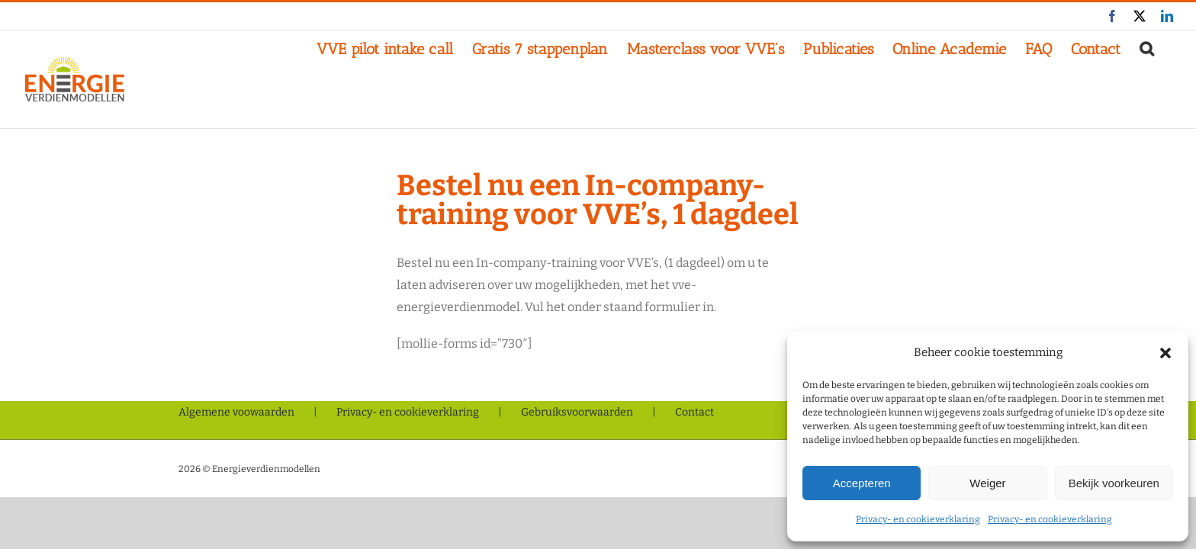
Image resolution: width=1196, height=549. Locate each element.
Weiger (987, 483)
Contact (694, 412)
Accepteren (862, 483)
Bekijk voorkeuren (1114, 483)
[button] (1165, 353)
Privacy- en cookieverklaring (918, 519)
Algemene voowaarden (236, 412)
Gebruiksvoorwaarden (577, 412)
